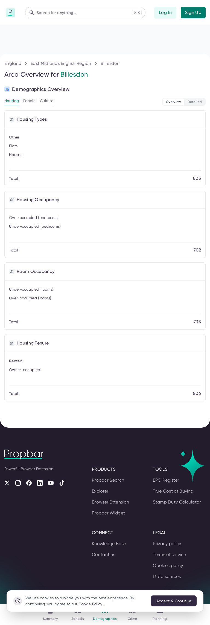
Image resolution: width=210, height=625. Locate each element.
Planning (23, 445)
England (20, 463)
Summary (23, 354)
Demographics (27, 401)
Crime (20, 426)
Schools (22, 375)
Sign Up (25, 307)
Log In (9, 307)
